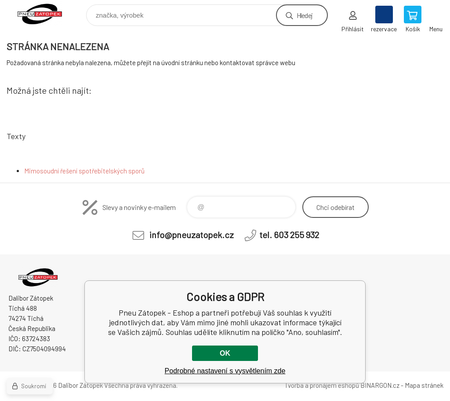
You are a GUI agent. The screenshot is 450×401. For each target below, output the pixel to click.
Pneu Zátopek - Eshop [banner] (45, 13)
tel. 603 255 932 (289, 234)
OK (225, 353)
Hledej (304, 15)
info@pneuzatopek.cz (191, 234)
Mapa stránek (424, 385)
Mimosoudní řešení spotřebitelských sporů (84, 171)
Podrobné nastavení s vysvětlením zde (225, 371)
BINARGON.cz (379, 385)
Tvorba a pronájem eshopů (321, 385)
